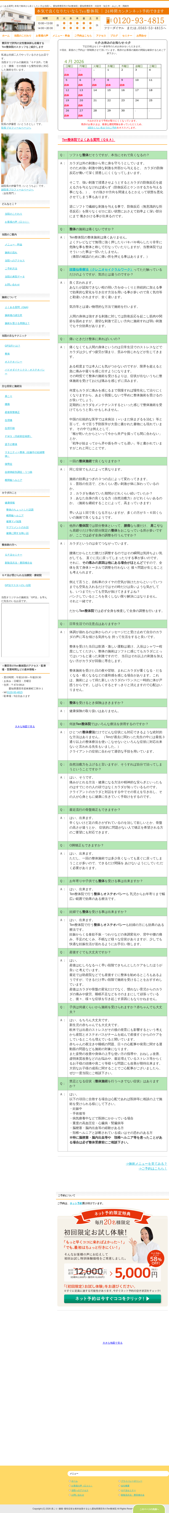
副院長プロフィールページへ (17, 189)
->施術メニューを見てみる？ (146, 1164)
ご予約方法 (11, 268)
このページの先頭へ (149, 1509)
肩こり (8, 396)
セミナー (127, 35)
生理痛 (8, 420)
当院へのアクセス (15, 260)
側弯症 (8, 464)
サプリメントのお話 (17, 527)
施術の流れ (11, 252)
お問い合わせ (12, 284)
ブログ (114, 35)
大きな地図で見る (113, 1342)
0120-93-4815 (15, 692)
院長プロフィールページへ (16, 127)
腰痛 (7, 404)
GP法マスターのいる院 (18, 585)
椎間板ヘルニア (13, 480)
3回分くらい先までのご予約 (102, 127)
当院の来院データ (15, 276)
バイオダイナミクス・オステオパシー (25, 371)
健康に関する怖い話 (17, 533)
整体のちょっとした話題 (20, 509)
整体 (7, 353)
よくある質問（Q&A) (16, 307)
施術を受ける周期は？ (17, 323)
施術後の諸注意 (13, 315)
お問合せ (141, 35)
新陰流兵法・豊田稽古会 (18, 562)
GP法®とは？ (12, 345)
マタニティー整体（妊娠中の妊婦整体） (25, 454)
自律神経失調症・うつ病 (18, 472)
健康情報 (10, 502)
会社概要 (125, 1485)
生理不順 (10, 428)
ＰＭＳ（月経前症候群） (18, 436)
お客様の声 (42, 35)
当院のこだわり (22, 35)
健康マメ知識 (13, 521)
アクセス (101, 35)
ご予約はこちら (83, 35)
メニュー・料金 (61, 35)
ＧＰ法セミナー (13, 554)
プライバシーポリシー (131, 1481)
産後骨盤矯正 (12, 412)
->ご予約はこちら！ (153, 1168)
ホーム (6, 35)
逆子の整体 (11, 444)
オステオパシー (13, 361)
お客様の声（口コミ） (17, 221)
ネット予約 (76, 1203)
